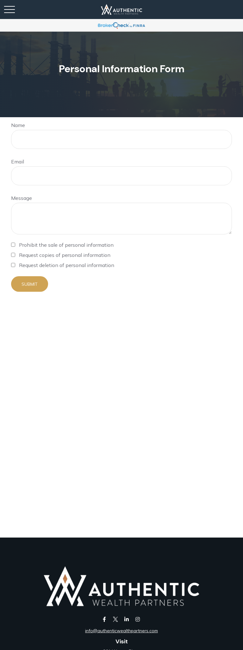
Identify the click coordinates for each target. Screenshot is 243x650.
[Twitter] (115, 619)
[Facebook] (104, 619)
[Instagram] (137, 619)
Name (18, 125)
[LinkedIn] (126, 619)
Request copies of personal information (64, 255)
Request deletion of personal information (66, 265)
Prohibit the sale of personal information (66, 245)
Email (17, 161)
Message (21, 198)
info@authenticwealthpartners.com (121, 631)
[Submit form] (29, 284)
